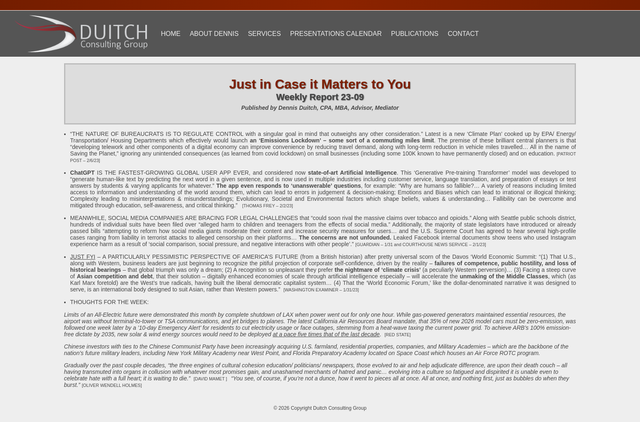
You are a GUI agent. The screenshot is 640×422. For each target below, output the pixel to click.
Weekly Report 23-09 (320, 97)
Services (264, 33)
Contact (463, 33)
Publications (414, 33)
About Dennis (214, 33)
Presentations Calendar (336, 33)
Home (170, 33)
